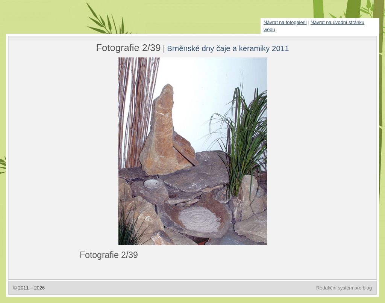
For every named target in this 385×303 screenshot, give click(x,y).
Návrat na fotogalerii (285, 22)
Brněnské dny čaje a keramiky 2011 (228, 48)
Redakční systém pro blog (344, 288)
